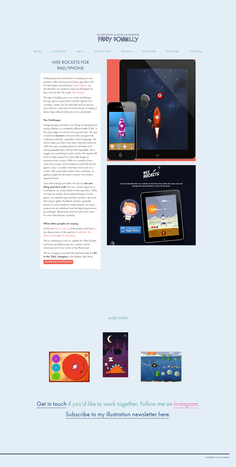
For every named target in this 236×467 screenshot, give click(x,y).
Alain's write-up (61, 228)
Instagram (186, 404)
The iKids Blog (68, 235)
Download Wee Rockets (58, 262)
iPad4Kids (81, 232)
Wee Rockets (78, 92)
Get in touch (52, 404)
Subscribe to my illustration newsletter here (117, 414)
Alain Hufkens (80, 85)
